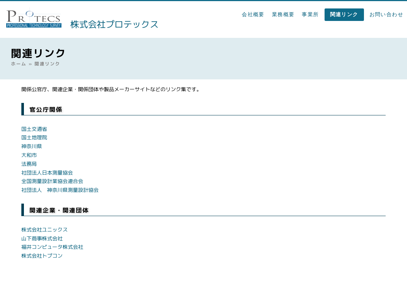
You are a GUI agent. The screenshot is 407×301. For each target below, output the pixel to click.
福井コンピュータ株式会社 (52, 246)
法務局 (29, 163)
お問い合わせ (386, 14)
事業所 (310, 14)
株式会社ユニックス (44, 229)
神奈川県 (31, 146)
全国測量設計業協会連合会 (52, 181)
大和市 (29, 154)
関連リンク (344, 14)
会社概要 (253, 14)
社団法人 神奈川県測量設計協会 (60, 189)
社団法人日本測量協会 (47, 172)
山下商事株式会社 (42, 238)
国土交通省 (34, 128)
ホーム (18, 64)
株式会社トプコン (42, 255)
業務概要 (283, 14)
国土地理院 (34, 137)
